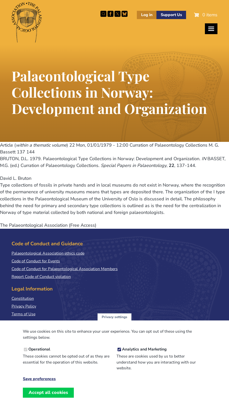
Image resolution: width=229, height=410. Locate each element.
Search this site (103, 14)
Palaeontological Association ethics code (48, 253)
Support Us (171, 15)
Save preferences (39, 384)
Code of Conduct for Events (36, 261)
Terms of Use (23, 314)
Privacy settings (114, 322)
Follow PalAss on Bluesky (125, 14)
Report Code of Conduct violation (41, 276)
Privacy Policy (24, 306)
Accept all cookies (48, 397)
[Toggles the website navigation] (211, 28)
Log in (146, 15)
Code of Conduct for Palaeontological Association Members (65, 269)
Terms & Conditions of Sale (36, 322)
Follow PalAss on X (117, 14)
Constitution (23, 298)
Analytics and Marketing (144, 354)
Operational (39, 354)
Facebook (110, 14)
